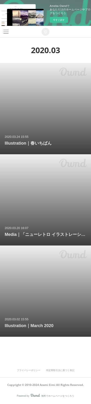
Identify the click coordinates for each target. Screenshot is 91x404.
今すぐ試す (59, 20)
